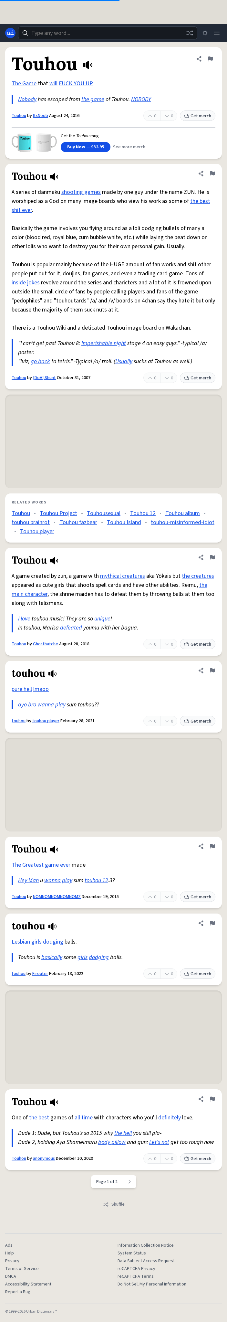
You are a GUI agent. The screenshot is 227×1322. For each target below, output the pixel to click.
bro (32, 705)
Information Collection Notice (146, 1245)
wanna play (51, 705)
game (52, 865)
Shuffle (113, 1204)
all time (84, 1118)
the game (92, 99)
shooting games (81, 192)
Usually (123, 361)
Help (9, 1253)
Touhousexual (103, 513)
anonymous (44, 1158)
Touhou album (182, 513)
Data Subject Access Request (146, 1261)
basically (51, 957)
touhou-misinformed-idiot (182, 522)
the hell (123, 1133)
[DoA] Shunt (44, 378)
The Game (24, 83)
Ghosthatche (45, 644)
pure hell (22, 689)
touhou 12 (96, 880)
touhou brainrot (31, 522)
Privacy (12, 1261)
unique (102, 619)
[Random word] (189, 33)
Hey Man (28, 880)
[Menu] (217, 33)
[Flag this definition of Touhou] (210, 59)
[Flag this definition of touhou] (212, 670)
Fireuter (40, 973)
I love (24, 619)
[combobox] (107, 32)
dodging (53, 942)
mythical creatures (122, 576)
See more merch (129, 147)
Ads (9, 1245)
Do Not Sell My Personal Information (152, 1284)
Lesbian (21, 942)
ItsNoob (40, 115)
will (53, 83)
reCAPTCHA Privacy (136, 1268)
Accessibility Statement (28, 1284)
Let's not (159, 1142)
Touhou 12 (143, 513)
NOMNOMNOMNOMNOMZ (57, 897)
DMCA (10, 1276)
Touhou (19, 115)
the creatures (198, 576)
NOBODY (141, 99)
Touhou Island (124, 522)
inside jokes (26, 283)
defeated (71, 628)
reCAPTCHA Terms (136, 1276)
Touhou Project (58, 513)
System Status (132, 1253)
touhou (19, 721)
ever (65, 865)
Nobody (27, 99)
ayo (22, 705)
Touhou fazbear (78, 522)
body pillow (112, 1142)
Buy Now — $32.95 (85, 147)
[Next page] (129, 1181)
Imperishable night (103, 343)
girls (36, 942)
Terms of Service (22, 1268)
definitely (169, 1118)
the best (39, 1118)
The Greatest (28, 865)
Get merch (197, 116)
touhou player (45, 721)
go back (40, 361)
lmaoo (41, 689)
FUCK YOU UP (76, 83)
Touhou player (37, 531)
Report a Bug (17, 1292)
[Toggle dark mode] (205, 33)
